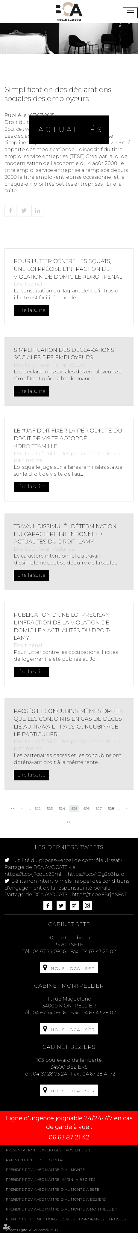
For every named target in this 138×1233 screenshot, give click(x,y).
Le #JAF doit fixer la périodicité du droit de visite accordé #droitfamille (68, 438)
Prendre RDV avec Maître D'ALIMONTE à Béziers (56, 1199)
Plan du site (19, 1219)
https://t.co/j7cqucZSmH (34, 874)
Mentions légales (56, 1219)
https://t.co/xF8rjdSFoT (99, 894)
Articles (117, 1219)
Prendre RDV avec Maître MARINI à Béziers (50, 1180)
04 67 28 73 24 (50, 1074)
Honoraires (91, 1219)
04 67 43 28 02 (98, 951)
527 (99, 808)
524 (62, 808)
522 (38, 808)
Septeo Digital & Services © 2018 (30, 1230)
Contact (58, 1160)
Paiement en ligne (25, 1160)
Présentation (20, 1150)
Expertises (51, 1150)
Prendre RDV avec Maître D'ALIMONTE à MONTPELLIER (61, 1209)
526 (87, 808)
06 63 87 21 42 (69, 1137)
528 (111, 808)
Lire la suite (31, 310)
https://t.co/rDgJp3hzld (96, 874)
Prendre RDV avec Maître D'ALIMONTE (45, 1170)
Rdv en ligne (79, 1150)
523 (50, 808)
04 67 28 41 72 (98, 1074)
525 (74, 808)
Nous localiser (73, 968)
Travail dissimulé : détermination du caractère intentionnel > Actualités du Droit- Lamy (65, 534)
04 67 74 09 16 (49, 951)
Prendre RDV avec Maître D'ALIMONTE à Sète (52, 1189)
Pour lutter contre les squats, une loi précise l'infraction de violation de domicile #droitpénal (68, 269)
